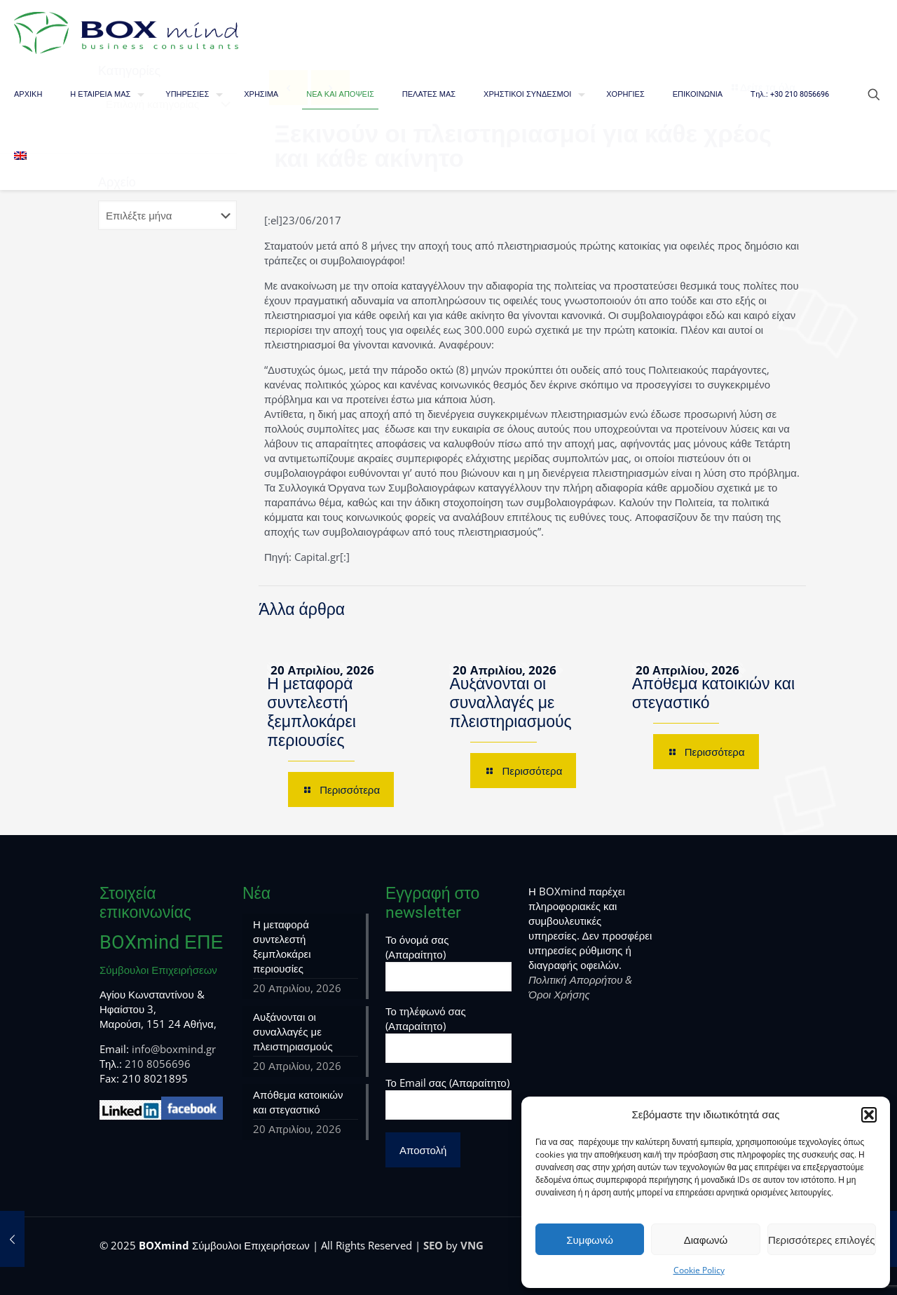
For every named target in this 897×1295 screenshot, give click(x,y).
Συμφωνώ (589, 1240)
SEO (433, 1245)
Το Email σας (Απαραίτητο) (448, 1098)
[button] (869, 1115)
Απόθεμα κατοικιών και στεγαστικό (298, 1101)
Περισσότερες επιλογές (821, 1240)
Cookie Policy (699, 1270)
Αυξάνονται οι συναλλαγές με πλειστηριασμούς (510, 702)
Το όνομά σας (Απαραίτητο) (448, 962)
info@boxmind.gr (174, 1049)
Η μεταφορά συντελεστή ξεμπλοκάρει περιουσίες (311, 712)
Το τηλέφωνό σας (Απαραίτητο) (448, 1033)
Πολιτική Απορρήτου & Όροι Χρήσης (580, 986)
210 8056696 (158, 1064)
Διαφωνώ (706, 1240)
